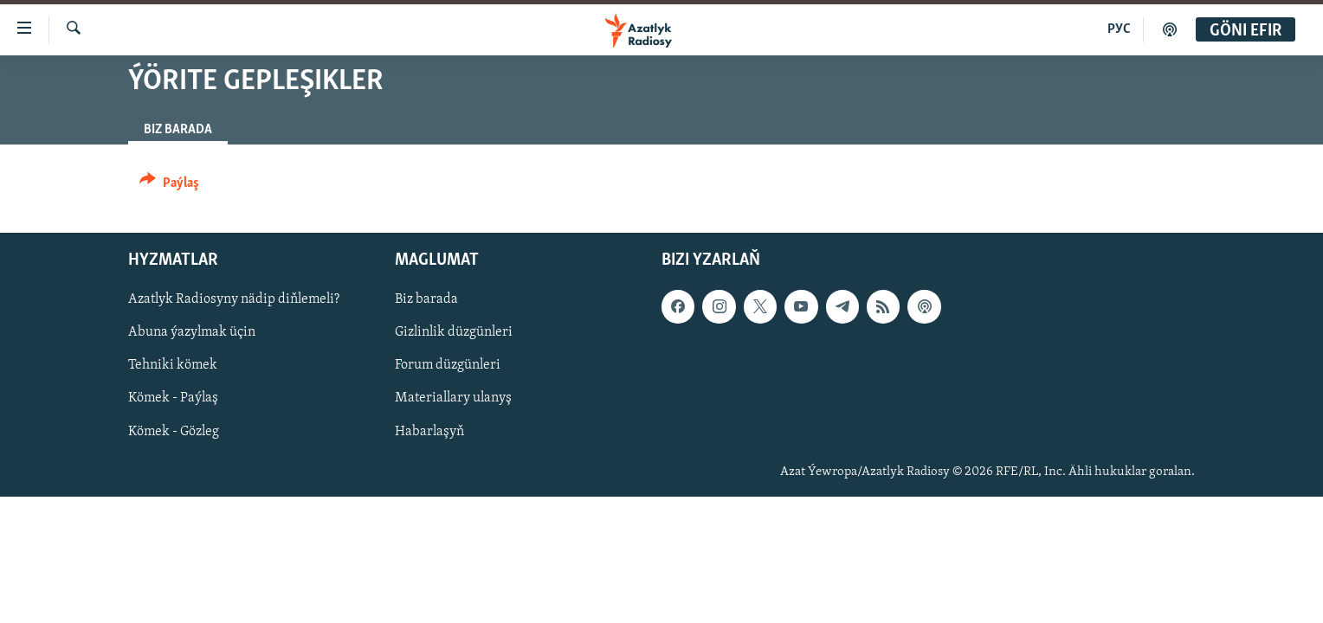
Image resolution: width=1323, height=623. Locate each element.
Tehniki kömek (172, 366)
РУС (1119, 29)
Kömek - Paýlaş (173, 399)
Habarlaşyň (429, 432)
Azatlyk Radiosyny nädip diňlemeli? (233, 299)
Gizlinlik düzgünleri (454, 332)
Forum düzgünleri (447, 366)
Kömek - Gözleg (173, 432)
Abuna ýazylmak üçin (191, 332)
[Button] (169, 185)
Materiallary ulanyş (453, 399)
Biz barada (426, 299)
